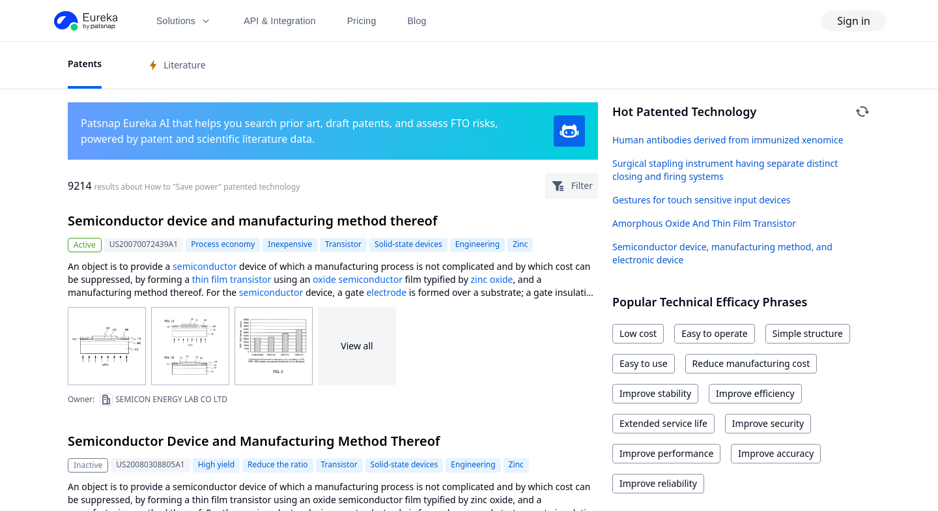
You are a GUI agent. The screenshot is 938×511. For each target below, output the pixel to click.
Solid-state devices (408, 244)
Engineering (477, 244)
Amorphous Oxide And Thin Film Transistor (704, 223)
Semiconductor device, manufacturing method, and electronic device (722, 253)
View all (357, 346)
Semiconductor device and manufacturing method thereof (252, 220)
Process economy (223, 244)
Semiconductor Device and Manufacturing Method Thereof (254, 441)
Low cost (638, 333)
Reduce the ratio (277, 464)
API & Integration (280, 21)
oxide (324, 279)
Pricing (362, 21)
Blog (417, 21)
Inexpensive (290, 244)
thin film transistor (232, 279)
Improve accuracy (776, 453)
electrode (386, 292)
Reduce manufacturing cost (751, 363)
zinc (478, 279)
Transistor (343, 244)
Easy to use (643, 363)
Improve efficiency (755, 393)
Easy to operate (714, 333)
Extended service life (663, 423)
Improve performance (666, 453)
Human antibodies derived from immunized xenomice (728, 140)
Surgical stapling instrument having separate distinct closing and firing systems (725, 169)
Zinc (520, 244)
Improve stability (655, 393)
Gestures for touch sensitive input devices (701, 200)
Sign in (853, 21)
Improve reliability (658, 483)
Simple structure (808, 333)
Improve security (768, 423)
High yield (216, 464)
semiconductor (204, 266)
